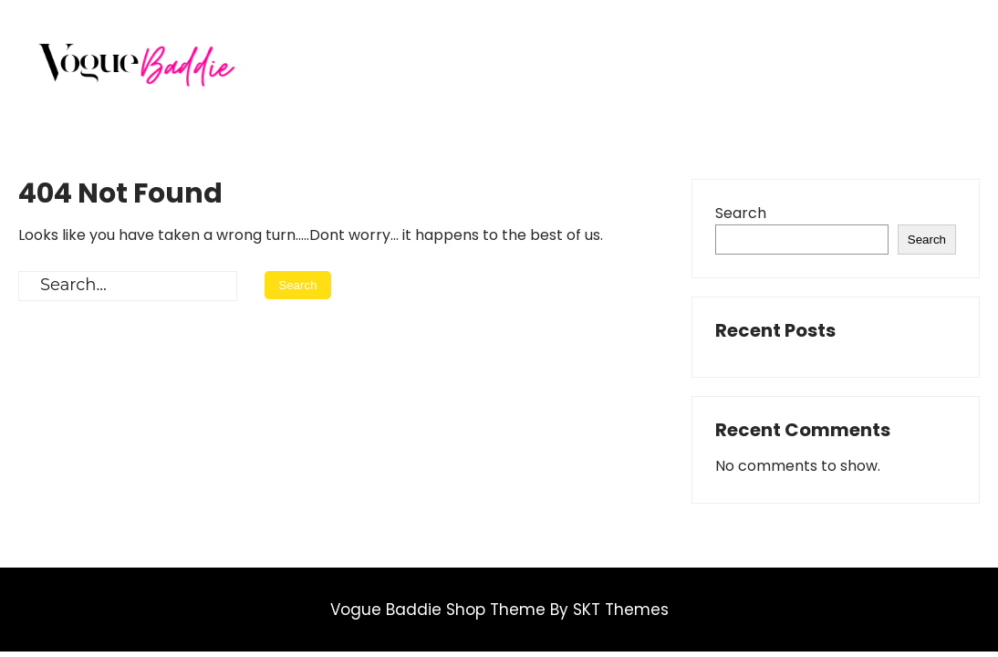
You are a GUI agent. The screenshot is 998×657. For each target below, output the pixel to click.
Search (740, 213)
